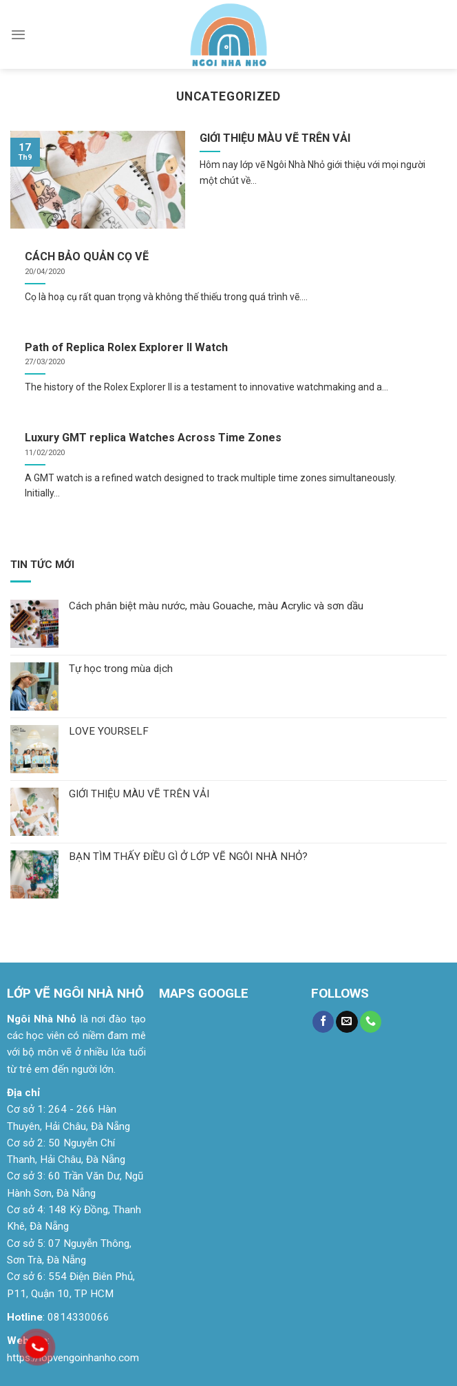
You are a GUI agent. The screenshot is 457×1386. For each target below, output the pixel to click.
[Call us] (370, 1022)
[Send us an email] (346, 1022)
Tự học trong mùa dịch (121, 668)
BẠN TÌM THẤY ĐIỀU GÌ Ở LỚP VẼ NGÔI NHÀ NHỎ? (188, 856)
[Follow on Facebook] (323, 1022)
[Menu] (18, 34)
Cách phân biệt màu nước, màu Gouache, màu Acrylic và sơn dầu (216, 606)
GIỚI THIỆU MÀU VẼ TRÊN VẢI (139, 794)
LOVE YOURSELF (109, 731)
